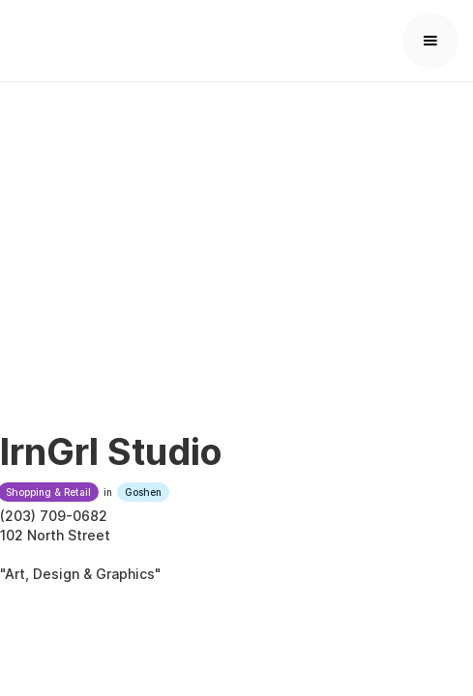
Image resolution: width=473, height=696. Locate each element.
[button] (430, 41)
